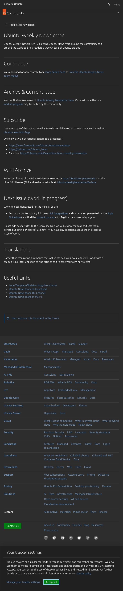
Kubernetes (10, 359)
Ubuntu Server (12, 413)
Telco (93, 511)
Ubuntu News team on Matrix (25, 296)
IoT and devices (79, 499)
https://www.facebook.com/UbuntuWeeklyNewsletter (39, 145)
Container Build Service (57, 459)
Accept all (51, 582)
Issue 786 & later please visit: (79, 178)
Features (49, 397)
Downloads (10, 466)
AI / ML (8, 374)
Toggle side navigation (22, 24)
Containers (10, 455)
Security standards (99, 432)
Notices (57, 436)
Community (81, 382)
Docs (94, 351)
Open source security (56, 499)
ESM (69, 432)
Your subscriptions (54, 474)
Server (60, 466)
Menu (117, 4)
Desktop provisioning (87, 486)
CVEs (47, 436)
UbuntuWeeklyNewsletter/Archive (76, 182)
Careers (77, 525)
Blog (86, 525)
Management (88, 390)
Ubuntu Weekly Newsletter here (55, 100)
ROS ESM (49, 382)
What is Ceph (51, 351)
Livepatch (80, 432)
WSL (69, 466)
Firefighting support (55, 478)
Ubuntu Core (11, 397)
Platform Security (54, 432)
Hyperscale (50, 413)
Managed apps (52, 366)
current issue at (45, 217)
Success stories (65, 397)
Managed (67, 351)
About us (49, 525)
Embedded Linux (67, 390)
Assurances (71, 436)
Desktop (48, 466)
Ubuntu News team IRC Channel (27, 292)
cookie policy (84, 573)
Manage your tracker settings (23, 582)
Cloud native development (59, 504)
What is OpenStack (54, 343)
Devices (106, 486)
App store (49, 390)
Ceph (7, 351)
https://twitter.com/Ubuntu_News (28, 149)
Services (82, 397)
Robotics (9, 382)
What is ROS (65, 382)
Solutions (9, 493)
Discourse (103, 474)
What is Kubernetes (55, 359)
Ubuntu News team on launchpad (28, 289)
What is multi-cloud (64, 424)
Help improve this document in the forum (35, 318)
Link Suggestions (58, 213)
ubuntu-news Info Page (17, 132)
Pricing (91, 474)
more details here (55, 72)
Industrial (65, 511)
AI (45, 493)
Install (72, 343)
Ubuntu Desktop (13, 405)
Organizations (52, 405)
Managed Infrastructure (88, 493)
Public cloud (85, 424)
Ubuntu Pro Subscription (58, 486)
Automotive (50, 511)
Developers (69, 405)
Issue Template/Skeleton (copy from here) (33, 285)
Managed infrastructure (18, 366)
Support (82, 343)
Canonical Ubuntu (13, 3)
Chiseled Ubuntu (79, 455)
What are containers (55, 455)
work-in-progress (13, 104)
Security (8, 432)
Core (78, 466)
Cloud (7, 420)
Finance (103, 511)
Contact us (13, 525)
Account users (76, 474)
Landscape (10, 443)
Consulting (82, 351)
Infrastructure (64, 493)
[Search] (108, 4)
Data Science (66, 374)
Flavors (83, 405)
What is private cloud (87, 420)
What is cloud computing (58, 420)
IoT (6, 390)
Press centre (51, 530)
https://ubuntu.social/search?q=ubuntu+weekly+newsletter (53, 153)
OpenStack (10, 343)
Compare (76, 443)
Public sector (80, 511)
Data (51, 493)
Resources (108, 359)
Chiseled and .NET (102, 455)
